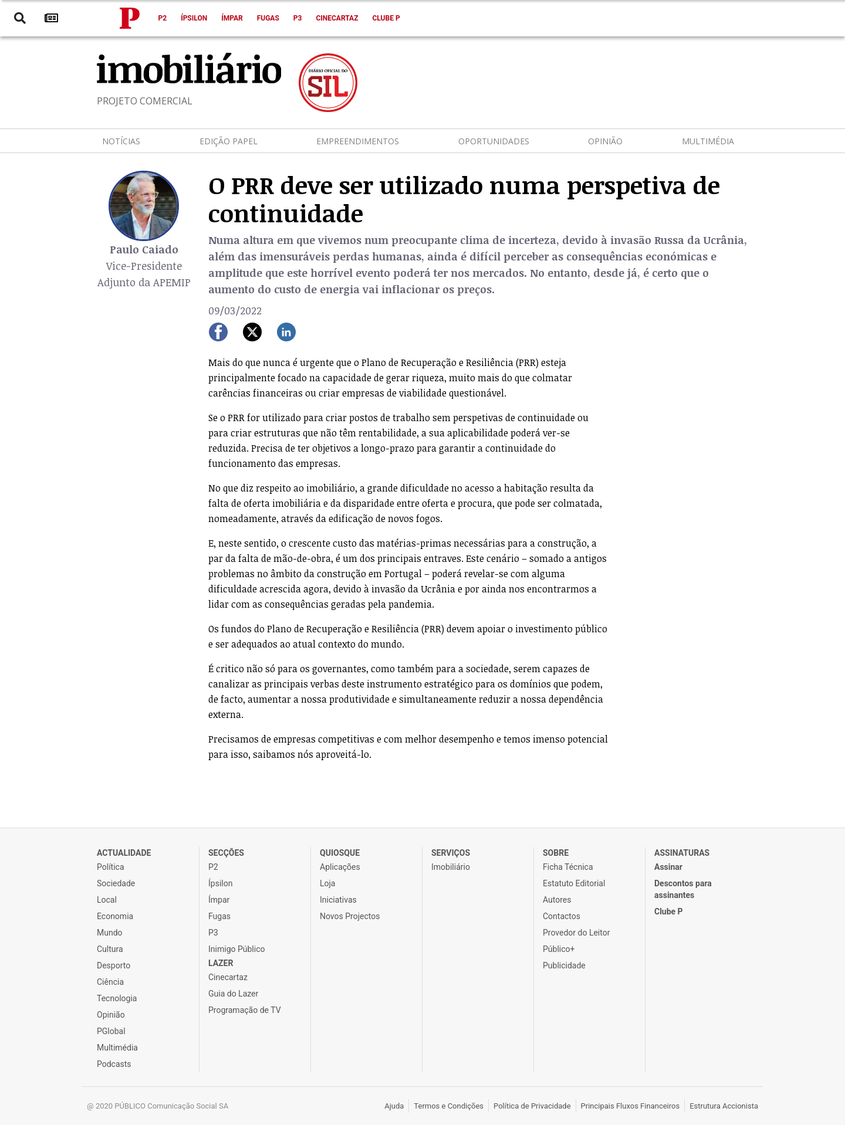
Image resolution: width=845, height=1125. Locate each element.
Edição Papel (229, 141)
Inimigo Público (236, 949)
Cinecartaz (337, 18)
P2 (162, 18)
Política (110, 867)
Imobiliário (450, 867)
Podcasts (114, 1064)
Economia (115, 916)
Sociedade (116, 883)
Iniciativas (338, 899)
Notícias (121, 141)
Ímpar (232, 18)
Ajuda (394, 1106)
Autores (557, 899)
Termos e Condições (449, 1106)
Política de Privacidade (532, 1106)
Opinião (605, 141)
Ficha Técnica (568, 867)
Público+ (558, 949)
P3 (297, 18)
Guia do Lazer (233, 993)
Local (107, 899)
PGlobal (111, 1031)
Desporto (113, 965)
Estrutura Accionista (723, 1106)
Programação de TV (244, 1010)
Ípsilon (194, 18)
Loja (328, 883)
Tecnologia (117, 998)
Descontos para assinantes (683, 889)
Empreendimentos (357, 141)
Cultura (110, 949)
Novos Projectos (350, 916)
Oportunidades (493, 141)
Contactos (561, 916)
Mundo (110, 932)
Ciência (110, 982)
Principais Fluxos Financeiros (630, 1106)
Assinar (668, 867)
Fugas (268, 18)
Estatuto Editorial (574, 883)
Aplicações (340, 867)
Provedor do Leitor (576, 932)
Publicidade (564, 965)
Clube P (386, 18)
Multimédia (708, 141)
